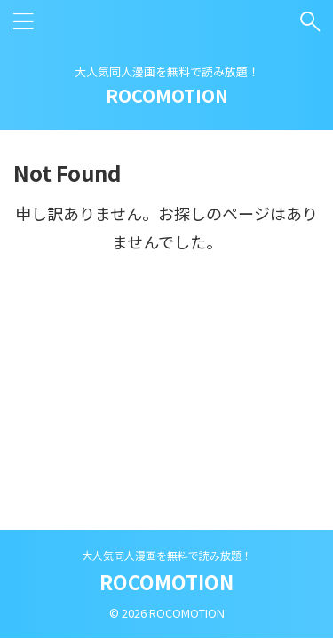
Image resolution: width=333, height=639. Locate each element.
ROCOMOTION (167, 95)
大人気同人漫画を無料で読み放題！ (167, 555)
